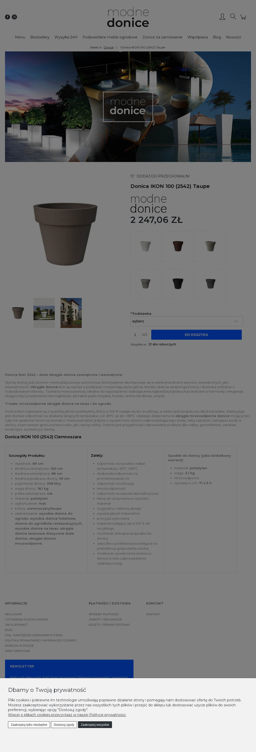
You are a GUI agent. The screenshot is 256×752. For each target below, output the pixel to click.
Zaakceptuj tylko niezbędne (29, 725)
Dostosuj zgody (64, 725)
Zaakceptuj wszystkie (95, 725)
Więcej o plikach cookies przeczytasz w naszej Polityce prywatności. (67, 715)
